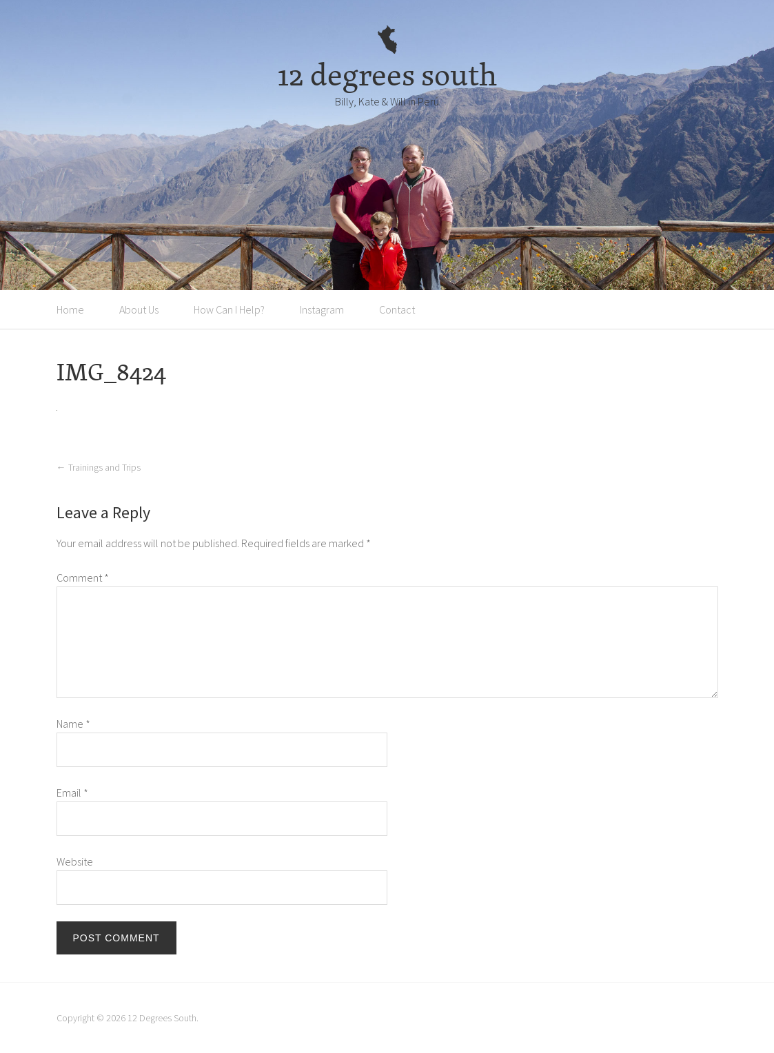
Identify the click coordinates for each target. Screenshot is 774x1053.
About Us (139, 309)
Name (73, 723)
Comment (83, 577)
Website (75, 861)
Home (70, 309)
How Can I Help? (229, 309)
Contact (397, 309)
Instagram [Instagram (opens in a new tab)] (322, 309)
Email (72, 792)
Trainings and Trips (99, 467)
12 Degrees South (162, 1018)
